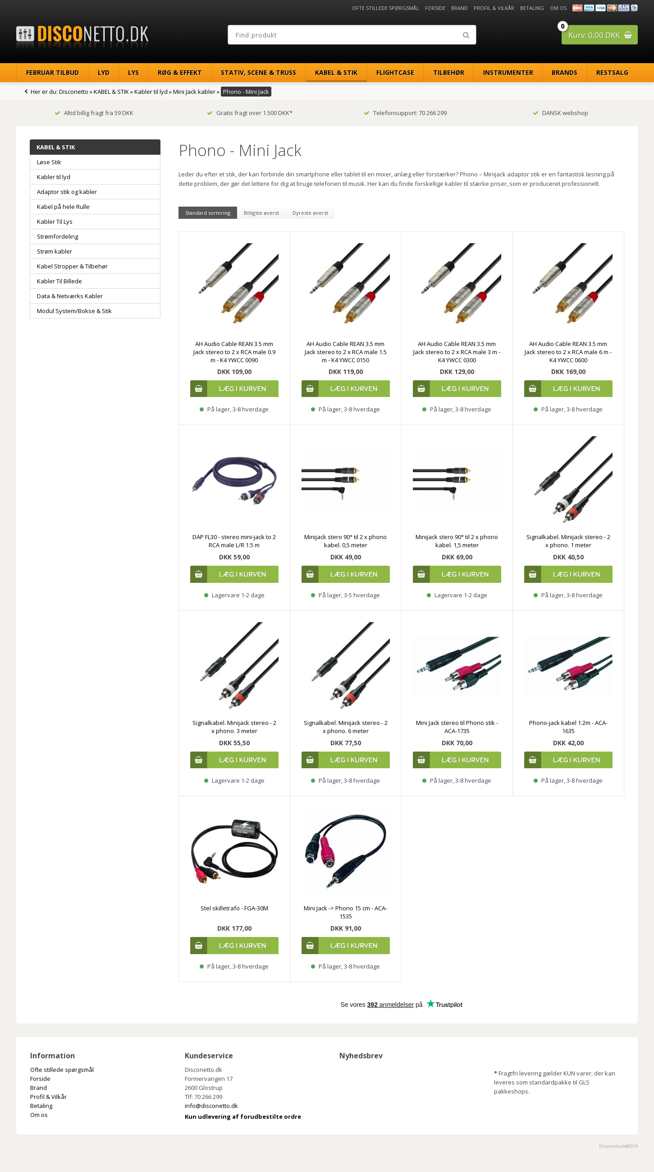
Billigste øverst (261, 212)
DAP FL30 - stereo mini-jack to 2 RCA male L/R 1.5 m (234, 541)
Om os (558, 8)
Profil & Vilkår (494, 8)
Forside (435, 8)
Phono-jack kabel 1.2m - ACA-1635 (568, 727)
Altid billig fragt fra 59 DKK (94, 113)
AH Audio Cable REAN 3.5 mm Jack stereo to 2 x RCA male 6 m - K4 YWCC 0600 (568, 352)
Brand (459, 8)
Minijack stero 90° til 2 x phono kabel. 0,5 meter (345, 541)
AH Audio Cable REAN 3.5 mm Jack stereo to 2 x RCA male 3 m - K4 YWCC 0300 (456, 352)
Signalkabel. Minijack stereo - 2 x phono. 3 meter (234, 727)
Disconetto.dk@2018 (618, 1146)
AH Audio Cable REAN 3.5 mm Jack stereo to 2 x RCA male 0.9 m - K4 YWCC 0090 (234, 352)
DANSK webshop (560, 113)
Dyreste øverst (310, 212)
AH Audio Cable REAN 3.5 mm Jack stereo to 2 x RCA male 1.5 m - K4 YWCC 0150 (346, 352)
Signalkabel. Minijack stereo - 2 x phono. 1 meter (568, 541)
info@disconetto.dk (211, 1106)
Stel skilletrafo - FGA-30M (234, 908)
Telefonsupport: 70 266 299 (405, 113)
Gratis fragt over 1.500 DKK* (250, 113)
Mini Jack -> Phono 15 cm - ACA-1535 (345, 912)
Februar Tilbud (52, 72)
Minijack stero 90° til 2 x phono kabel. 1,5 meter (457, 541)
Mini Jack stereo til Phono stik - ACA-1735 (457, 727)
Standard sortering (207, 212)
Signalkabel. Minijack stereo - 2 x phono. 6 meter (346, 727)
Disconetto (73, 92)
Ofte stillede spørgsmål (385, 8)
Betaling (532, 8)
